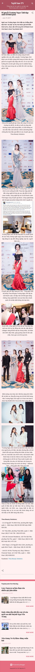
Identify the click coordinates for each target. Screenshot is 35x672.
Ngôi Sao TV (17, 3)
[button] (32, 13)
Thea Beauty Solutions (15, 559)
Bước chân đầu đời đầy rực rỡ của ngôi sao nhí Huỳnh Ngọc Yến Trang (14, 614)
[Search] (32, 4)
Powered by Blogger (17, 665)
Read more (30, 606)
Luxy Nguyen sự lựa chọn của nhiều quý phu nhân (13, 589)
